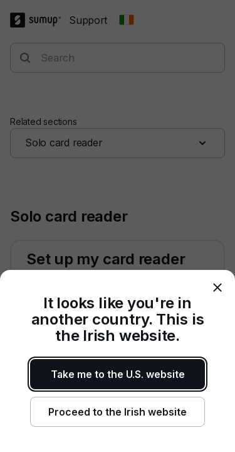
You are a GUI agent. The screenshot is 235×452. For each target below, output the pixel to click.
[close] (217, 287)
